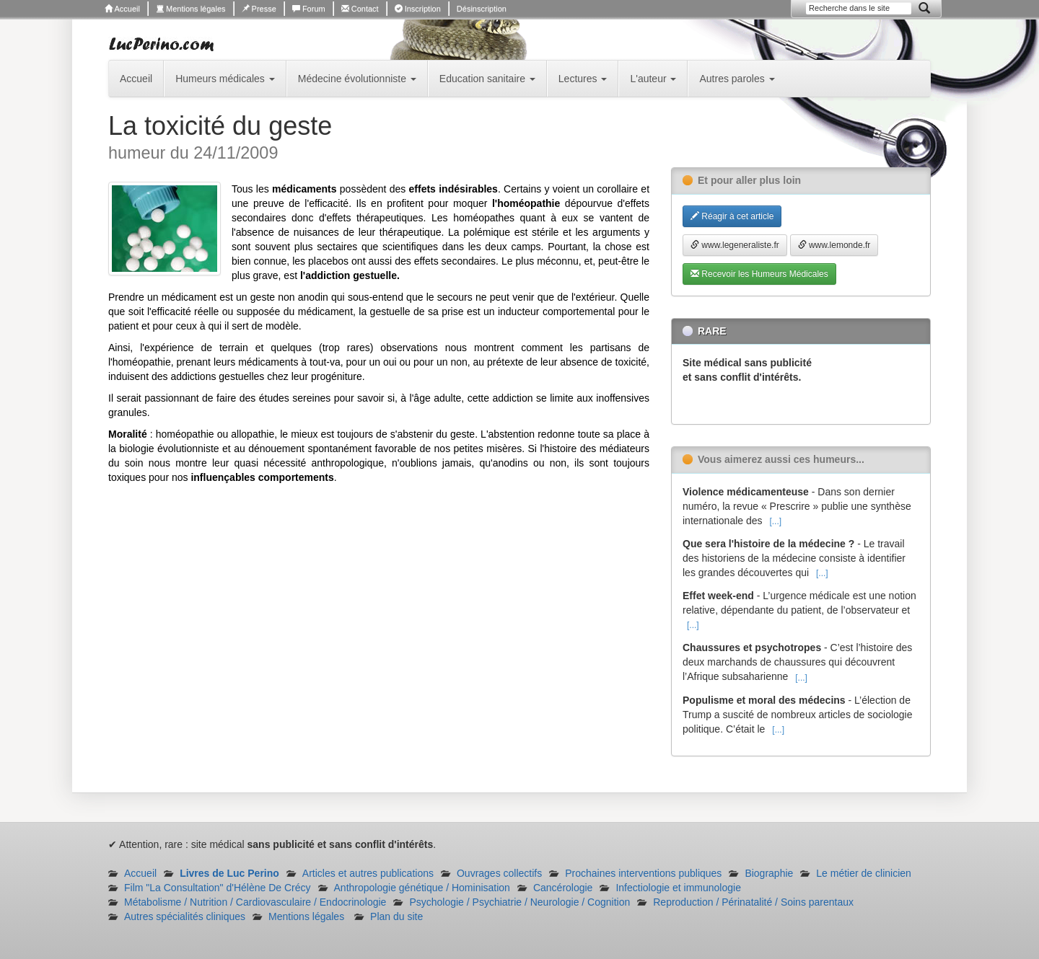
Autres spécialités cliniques (184, 916)
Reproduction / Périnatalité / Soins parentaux (753, 902)
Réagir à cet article (732, 216)
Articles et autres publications (368, 873)
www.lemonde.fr (834, 245)
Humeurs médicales (225, 78)
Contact (360, 8)
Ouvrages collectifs (499, 873)
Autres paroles (736, 78)
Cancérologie (563, 887)
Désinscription (482, 8)
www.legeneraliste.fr (735, 245)
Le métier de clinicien (863, 873)
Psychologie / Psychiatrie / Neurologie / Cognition (519, 902)
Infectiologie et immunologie (678, 887)
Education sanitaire (487, 78)
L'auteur (653, 78)
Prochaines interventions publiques (643, 873)
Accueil (122, 8)
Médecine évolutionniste (357, 78)
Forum (308, 8)
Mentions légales (191, 8)
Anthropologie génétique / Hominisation (422, 887)
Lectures (583, 78)
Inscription (418, 8)
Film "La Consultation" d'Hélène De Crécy (217, 887)
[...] (775, 521)
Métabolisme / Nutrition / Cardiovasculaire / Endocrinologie (255, 902)
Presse (259, 8)
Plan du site (396, 916)
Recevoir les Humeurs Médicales (759, 274)
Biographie (769, 873)
